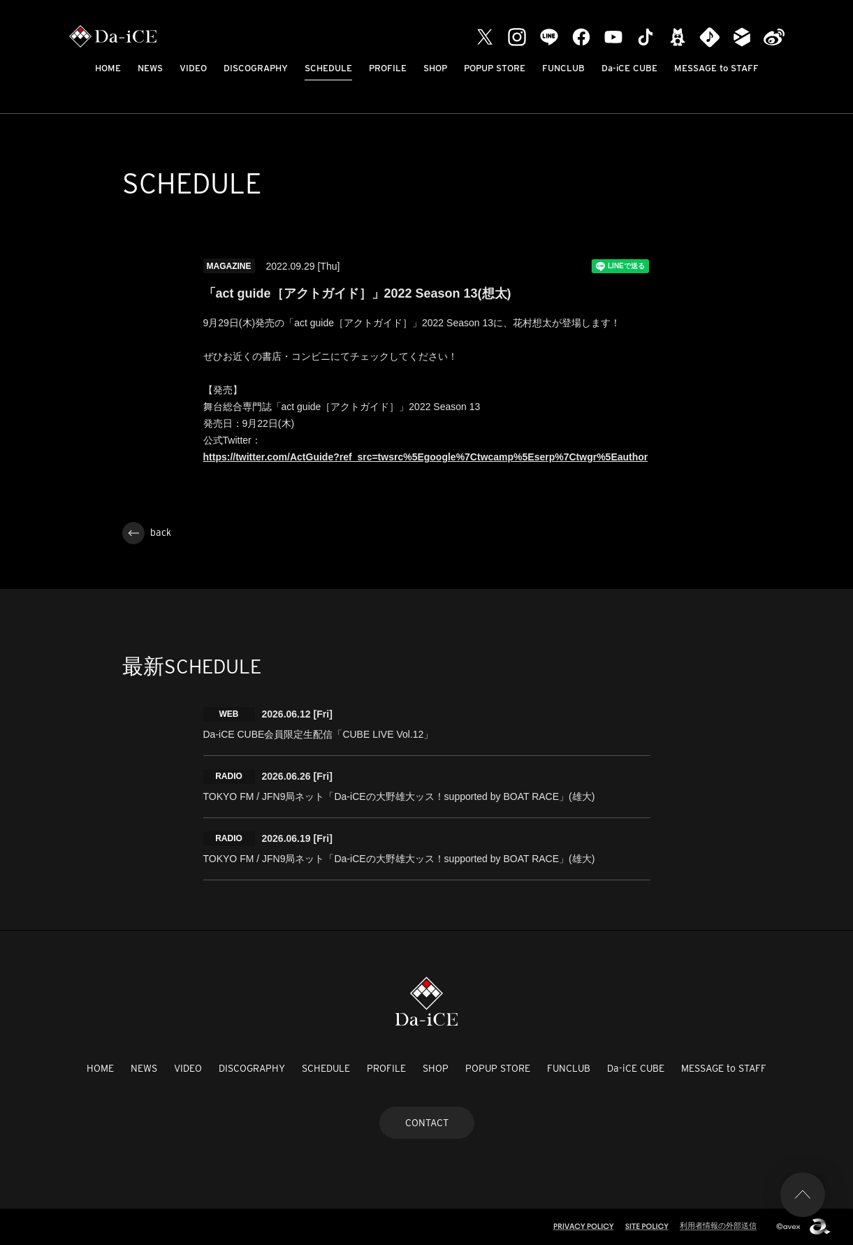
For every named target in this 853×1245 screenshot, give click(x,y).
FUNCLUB (563, 68)
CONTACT (427, 1122)
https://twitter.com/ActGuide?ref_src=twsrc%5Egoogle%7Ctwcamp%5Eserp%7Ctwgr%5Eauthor (425, 457)
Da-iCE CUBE (629, 68)
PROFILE (388, 68)
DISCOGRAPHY (256, 68)
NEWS (150, 68)
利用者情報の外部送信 (718, 1225)
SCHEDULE (328, 68)
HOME (108, 68)
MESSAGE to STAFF (716, 68)
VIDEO (193, 68)
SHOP (435, 68)
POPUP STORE (494, 68)
